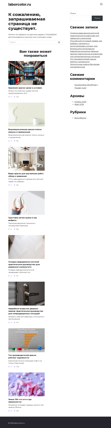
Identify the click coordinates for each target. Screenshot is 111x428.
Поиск (73, 13)
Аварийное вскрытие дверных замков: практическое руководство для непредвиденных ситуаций (25, 309)
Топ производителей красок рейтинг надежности (22, 355)
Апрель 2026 (80, 102)
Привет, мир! (80, 88)
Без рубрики (80, 118)
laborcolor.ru (19, 4)
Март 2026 (79, 104)
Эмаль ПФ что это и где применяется (20, 399)
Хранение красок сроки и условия (25, 88)
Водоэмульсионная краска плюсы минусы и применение (25, 130)
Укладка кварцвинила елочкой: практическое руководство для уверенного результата (24, 263)
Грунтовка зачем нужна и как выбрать (22, 218)
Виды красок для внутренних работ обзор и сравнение (26, 174)
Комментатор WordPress (85, 85)
